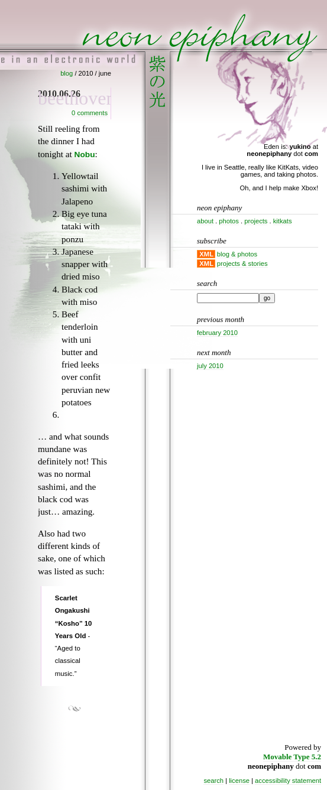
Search (207, 283)
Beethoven (77, 98)
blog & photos (237, 254)
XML (206, 254)
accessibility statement (288, 780)
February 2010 (217, 332)
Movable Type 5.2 (292, 756)
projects (255, 221)
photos (229, 221)
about (205, 221)
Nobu (85, 154)
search (213, 780)
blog (66, 73)
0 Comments (90, 112)
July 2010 (210, 365)
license (239, 780)
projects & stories (242, 263)
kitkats (282, 221)
